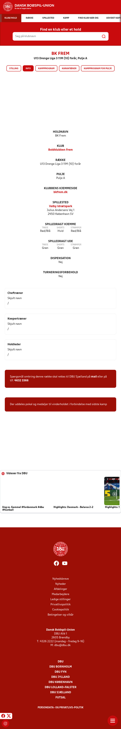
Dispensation (60, 258)
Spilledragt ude (60, 241)
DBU (60, 661)
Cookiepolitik (60, 609)
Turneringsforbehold (60, 272)
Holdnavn (60, 132)
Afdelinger (60, 589)
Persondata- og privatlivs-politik (60, 708)
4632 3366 (21, 380)
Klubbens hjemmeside (60, 188)
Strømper (76, 228)
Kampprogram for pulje (98, 69)
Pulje (60, 174)
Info (28, 69)
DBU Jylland (60, 677)
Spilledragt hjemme (60, 224)
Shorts (60, 228)
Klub (60, 146)
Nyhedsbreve (60, 579)
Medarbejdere (60, 594)
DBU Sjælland (60, 692)
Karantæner (69, 69)
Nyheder (60, 584)
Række (60, 160)
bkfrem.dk (60, 192)
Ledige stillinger (60, 599)
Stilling (13, 69)
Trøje (45, 228)
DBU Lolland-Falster (60, 687)
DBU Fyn (61, 672)
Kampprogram (46, 69)
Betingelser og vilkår (61, 614)
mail (94, 376)
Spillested (60, 202)
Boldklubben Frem (60, 150)
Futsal (60, 697)
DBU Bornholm (60, 666)
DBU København (61, 682)
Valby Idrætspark (60, 206)
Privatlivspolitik (60, 604)
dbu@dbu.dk (62, 645)
